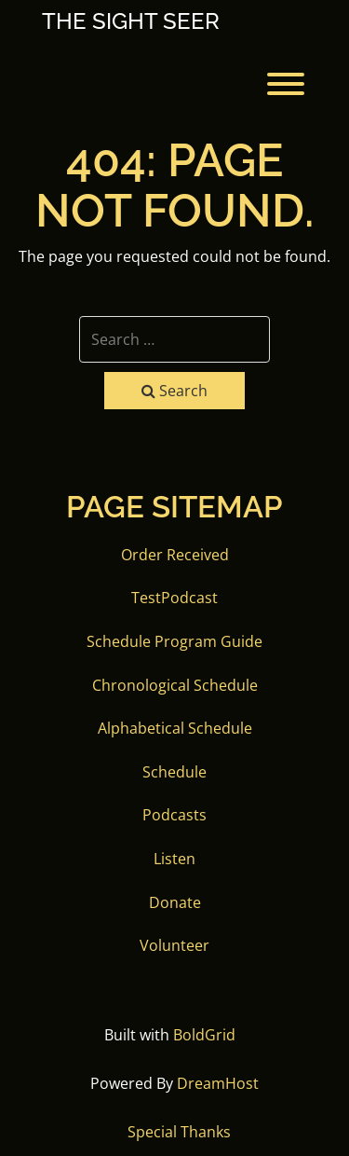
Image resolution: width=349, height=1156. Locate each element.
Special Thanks (179, 1132)
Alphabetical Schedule (175, 728)
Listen (174, 858)
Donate (175, 902)
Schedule (174, 772)
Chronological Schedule (175, 685)
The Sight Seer (131, 21)
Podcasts (174, 815)
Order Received (175, 554)
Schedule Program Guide (174, 641)
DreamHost (218, 1083)
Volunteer (174, 945)
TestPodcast (174, 597)
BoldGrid (204, 1035)
